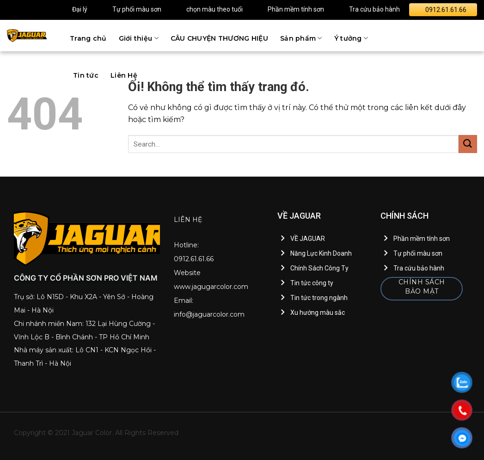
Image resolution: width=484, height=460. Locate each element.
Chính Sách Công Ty (319, 268)
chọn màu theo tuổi (214, 9)
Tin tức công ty (311, 283)
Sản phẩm (301, 38)
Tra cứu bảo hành (374, 9)
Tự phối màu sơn (136, 9)
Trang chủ (88, 38)
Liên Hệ (123, 75)
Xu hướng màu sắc (317, 312)
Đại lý (79, 9)
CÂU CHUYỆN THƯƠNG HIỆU (219, 38)
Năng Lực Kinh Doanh (321, 253)
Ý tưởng (351, 38)
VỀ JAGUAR (307, 238)
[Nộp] (468, 144)
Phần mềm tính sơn (296, 9)
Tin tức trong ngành (319, 297)
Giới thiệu (139, 38)
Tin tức (85, 75)
